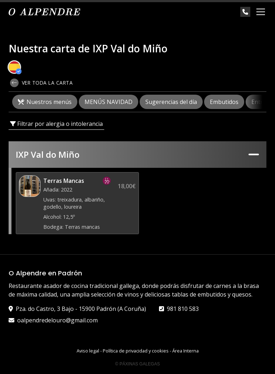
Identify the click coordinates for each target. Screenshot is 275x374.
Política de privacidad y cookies (136, 350)
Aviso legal (88, 350)
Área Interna (185, 350)
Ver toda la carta (41, 83)
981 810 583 (183, 309)
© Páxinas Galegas (137, 363)
